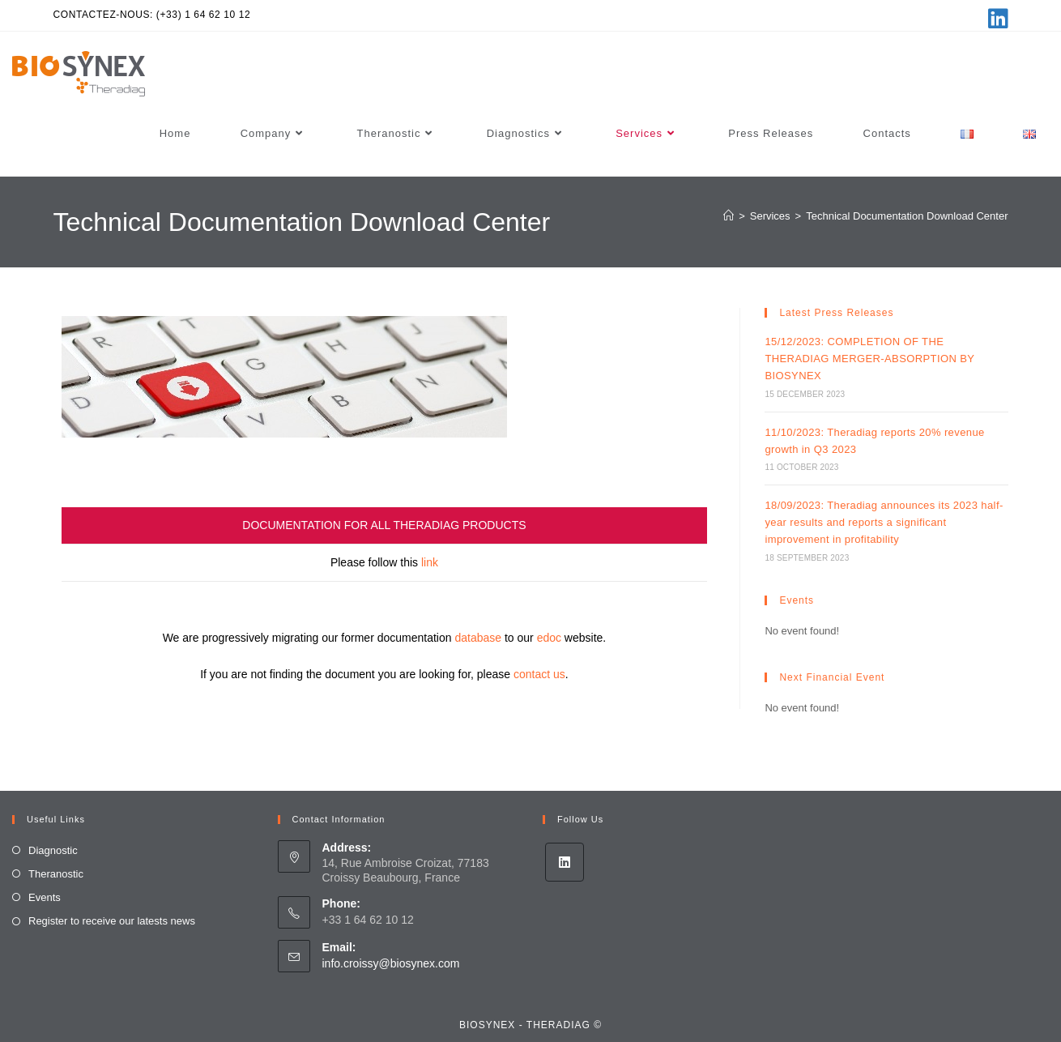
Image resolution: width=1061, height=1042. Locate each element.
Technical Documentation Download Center (907, 216)
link (429, 562)
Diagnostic (53, 850)
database (477, 637)
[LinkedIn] (564, 862)
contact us (539, 674)
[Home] (728, 216)
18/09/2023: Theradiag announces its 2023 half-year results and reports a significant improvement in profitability (884, 522)
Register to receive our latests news (111, 921)
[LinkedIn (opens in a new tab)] (995, 18)
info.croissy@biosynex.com (391, 963)
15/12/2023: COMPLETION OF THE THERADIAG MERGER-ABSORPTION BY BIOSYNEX (869, 358)
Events (44, 897)
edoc (549, 637)
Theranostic (55, 874)
